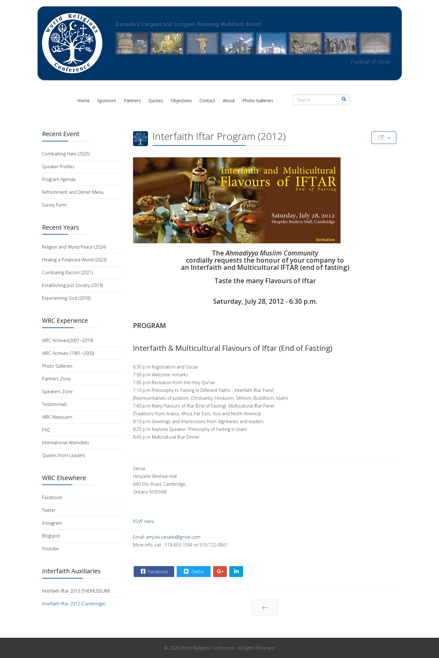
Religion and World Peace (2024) (74, 247)
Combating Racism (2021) (67, 272)
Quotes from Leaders (63, 455)
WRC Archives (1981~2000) (68, 353)
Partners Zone (56, 379)
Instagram (52, 523)
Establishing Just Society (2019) (72, 285)
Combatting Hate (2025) (66, 154)
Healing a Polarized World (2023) (74, 260)
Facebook (52, 497)
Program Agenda (58, 179)
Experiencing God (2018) (66, 298)
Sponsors (106, 100)
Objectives (181, 100)
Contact (207, 100)
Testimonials (54, 404)
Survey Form (54, 205)
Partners (132, 100)
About (229, 100)
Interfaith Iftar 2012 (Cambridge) (73, 604)
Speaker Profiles (58, 166)
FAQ (46, 430)
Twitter (48, 510)
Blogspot (51, 536)
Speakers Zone (57, 391)
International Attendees (65, 443)
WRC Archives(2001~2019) (67, 340)
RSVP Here (143, 521)
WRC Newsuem (57, 417)
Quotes (155, 100)
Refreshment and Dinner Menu (72, 192)
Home (83, 100)
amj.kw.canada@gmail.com (173, 537)
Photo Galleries (257, 100)
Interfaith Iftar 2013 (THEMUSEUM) (76, 591)
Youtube (50, 548)
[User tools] (383, 137)
